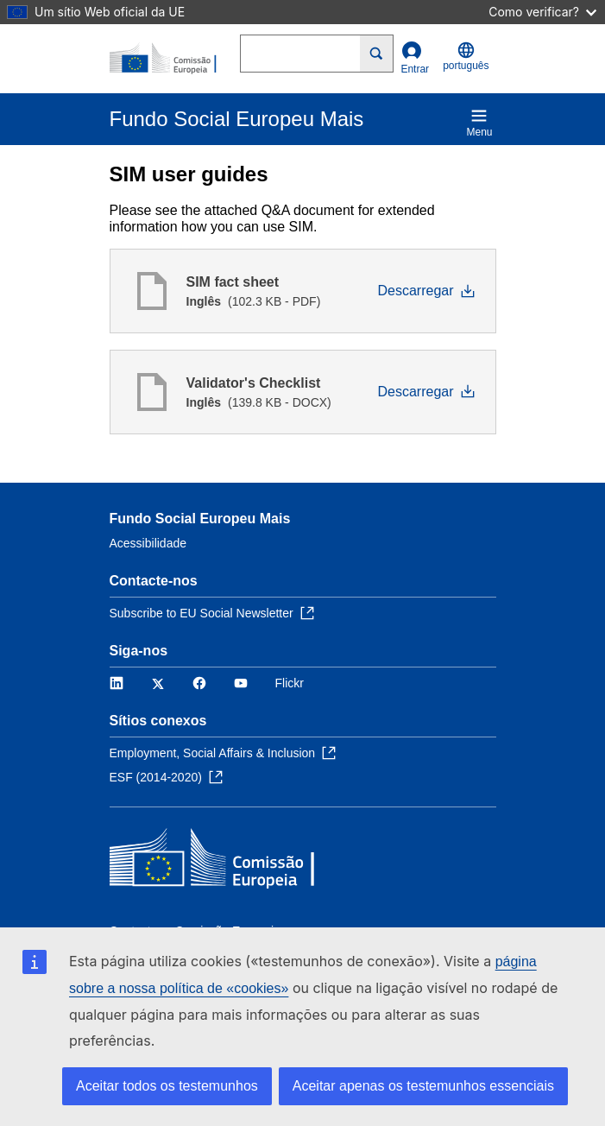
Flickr (289, 683)
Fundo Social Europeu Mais (200, 518)
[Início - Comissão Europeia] (175, 58)
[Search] (377, 54)
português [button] (465, 56)
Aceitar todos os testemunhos (167, 1086)
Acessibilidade (148, 543)
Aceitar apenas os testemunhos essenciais (423, 1086)
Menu (479, 122)
